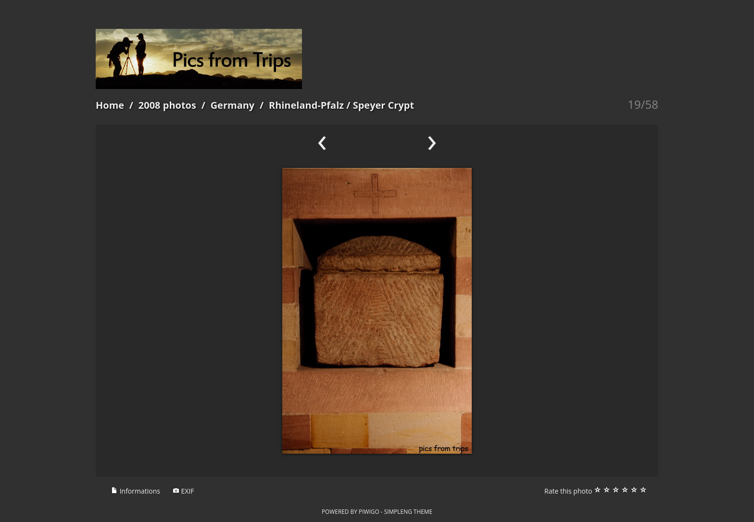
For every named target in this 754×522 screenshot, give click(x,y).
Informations (135, 491)
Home (110, 105)
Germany (233, 105)
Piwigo (369, 511)
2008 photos (167, 105)
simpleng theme (408, 511)
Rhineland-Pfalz (306, 105)
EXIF (183, 491)
